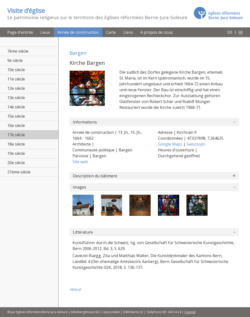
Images (79, 187)
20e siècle (16, 162)
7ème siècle (17, 51)
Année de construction (78, 32)
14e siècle (16, 107)
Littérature (83, 232)
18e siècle (16, 144)
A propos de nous (156, 32)
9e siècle (15, 60)
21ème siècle (19, 172)
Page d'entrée (20, 32)
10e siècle (16, 69)
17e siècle (16, 134)
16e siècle (16, 125)
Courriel (190, 312)
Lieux (45, 32)
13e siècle (16, 97)
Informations (85, 122)
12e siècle (16, 88)
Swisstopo (196, 144)
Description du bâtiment (95, 176)
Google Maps (170, 144)
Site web (80, 161)
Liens (128, 32)
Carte (111, 32)
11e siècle (16, 79)
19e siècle (16, 153)
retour (76, 289)
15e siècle (16, 116)
